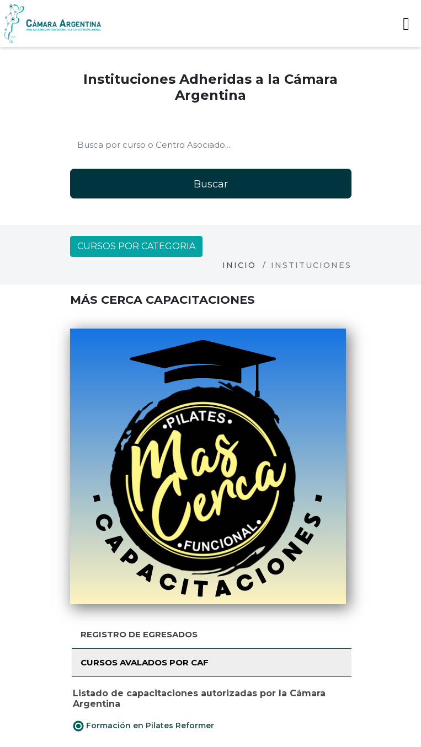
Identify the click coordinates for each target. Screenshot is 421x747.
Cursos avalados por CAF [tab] (145, 662)
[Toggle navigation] (406, 23)
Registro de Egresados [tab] (139, 634)
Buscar (211, 184)
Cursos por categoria (136, 246)
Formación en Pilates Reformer (143, 726)
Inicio (239, 265)
